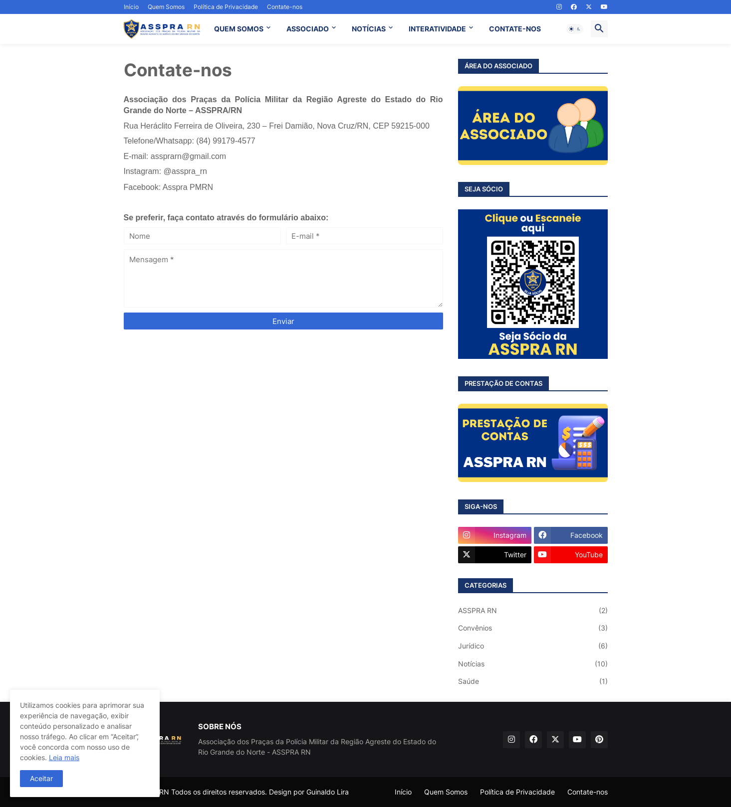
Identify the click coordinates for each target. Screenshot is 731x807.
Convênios (533, 628)
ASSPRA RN (533, 611)
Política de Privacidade (226, 6)
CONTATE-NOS (515, 28)
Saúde (533, 681)
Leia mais (64, 757)
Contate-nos (284, 6)
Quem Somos (166, 6)
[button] (574, 29)
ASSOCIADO (307, 28)
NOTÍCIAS (369, 28)
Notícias (533, 664)
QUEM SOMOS (238, 28)
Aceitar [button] (41, 778)
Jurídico (533, 646)
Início (131, 6)
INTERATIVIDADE (437, 28)
